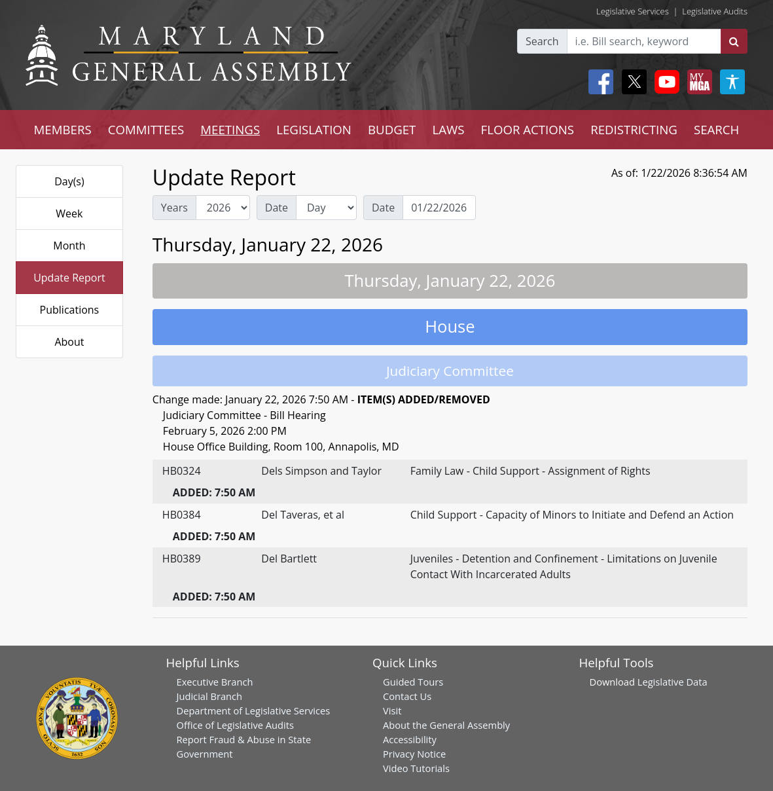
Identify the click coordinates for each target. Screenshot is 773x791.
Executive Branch (215, 681)
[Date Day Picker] (439, 207)
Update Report (69, 277)
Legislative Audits (714, 11)
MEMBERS (63, 129)
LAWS (448, 129)
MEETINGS (230, 129)
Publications (69, 310)
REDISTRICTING (633, 129)
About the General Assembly (446, 724)
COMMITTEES (146, 129)
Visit (392, 710)
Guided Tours (413, 681)
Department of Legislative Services (254, 710)
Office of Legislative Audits (235, 724)
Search (542, 41)
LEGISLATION (313, 129)
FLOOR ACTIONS (528, 129)
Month (69, 245)
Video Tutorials (416, 768)
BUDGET (392, 129)
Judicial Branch (210, 696)
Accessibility (410, 739)
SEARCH (716, 129)
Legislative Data (673, 681)
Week (69, 213)
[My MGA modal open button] (697, 81)
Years (174, 207)
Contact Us (407, 696)
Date (276, 207)
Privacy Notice (414, 753)
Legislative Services (632, 11)
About (69, 342)
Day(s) (69, 181)
